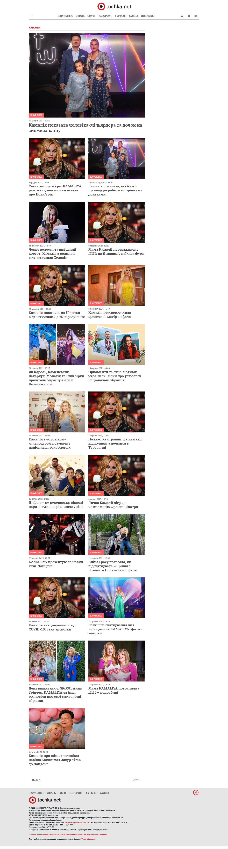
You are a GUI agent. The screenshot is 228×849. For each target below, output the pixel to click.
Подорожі (104, 16)
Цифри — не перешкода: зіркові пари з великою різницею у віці (56, 504)
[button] (189, 16)
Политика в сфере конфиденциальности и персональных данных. (78, 834)
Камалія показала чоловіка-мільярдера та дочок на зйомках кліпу (85, 127)
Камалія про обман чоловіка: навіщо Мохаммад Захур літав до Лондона (55, 759)
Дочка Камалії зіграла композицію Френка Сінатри (113, 504)
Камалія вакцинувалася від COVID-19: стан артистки (52, 627)
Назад (36, 780)
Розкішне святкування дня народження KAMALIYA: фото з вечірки (115, 629)
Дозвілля (148, 16)
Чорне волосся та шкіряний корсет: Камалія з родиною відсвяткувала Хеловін (52, 253)
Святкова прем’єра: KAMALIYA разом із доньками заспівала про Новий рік (55, 190)
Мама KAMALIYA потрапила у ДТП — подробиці (114, 690)
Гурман (120, 16)
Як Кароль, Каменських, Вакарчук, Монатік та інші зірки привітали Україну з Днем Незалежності (56, 377)
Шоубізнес (65, 16)
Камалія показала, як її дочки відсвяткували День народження (57, 314)
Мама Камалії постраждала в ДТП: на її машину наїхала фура (116, 251)
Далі (136, 779)
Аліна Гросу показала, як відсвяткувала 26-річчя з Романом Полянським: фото (112, 566)
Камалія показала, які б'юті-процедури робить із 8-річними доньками (115, 190)
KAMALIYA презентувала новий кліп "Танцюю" (56, 564)
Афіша (133, 16)
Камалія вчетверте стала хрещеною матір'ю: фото (109, 314)
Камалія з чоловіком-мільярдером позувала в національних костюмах (49, 443)
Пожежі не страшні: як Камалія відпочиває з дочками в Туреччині (115, 443)
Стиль (80, 16)
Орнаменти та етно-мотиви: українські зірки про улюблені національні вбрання (114, 375)
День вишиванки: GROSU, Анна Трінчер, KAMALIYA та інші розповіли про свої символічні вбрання (55, 694)
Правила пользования (38, 834)
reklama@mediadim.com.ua (77, 822)
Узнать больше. (88, 839)
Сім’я (91, 16)
